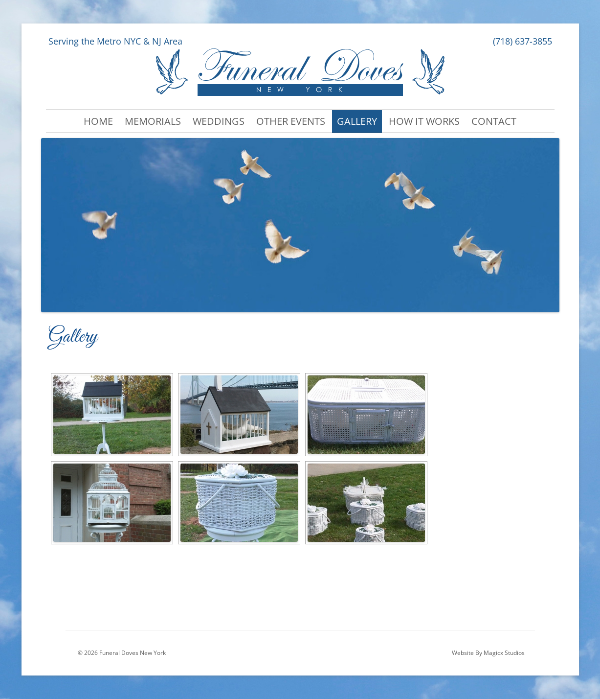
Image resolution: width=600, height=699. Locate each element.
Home (98, 121)
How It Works (424, 121)
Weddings (218, 121)
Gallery (357, 121)
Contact (493, 121)
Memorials (153, 121)
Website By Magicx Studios (488, 653)
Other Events (290, 121)
